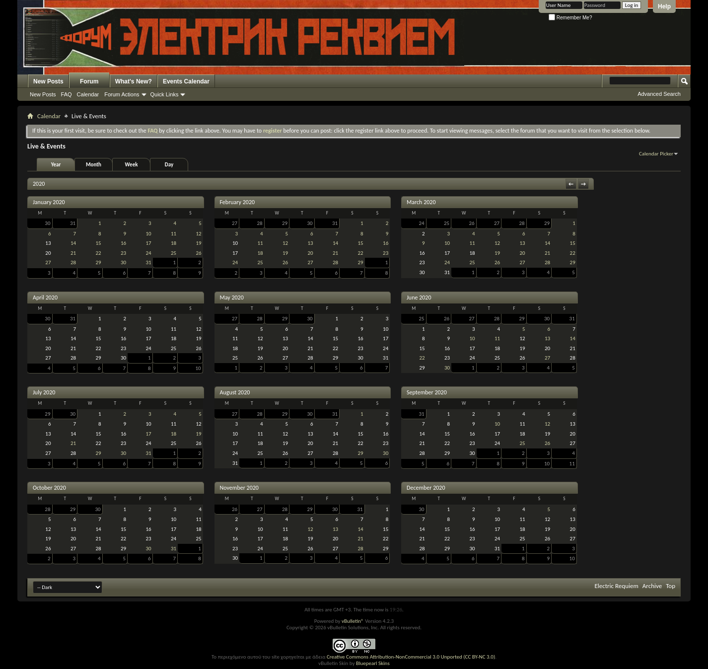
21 (73, 253)
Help (664, 6)
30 (47, 223)
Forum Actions (121, 94)
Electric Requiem (616, 586)
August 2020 (235, 392)
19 (199, 243)
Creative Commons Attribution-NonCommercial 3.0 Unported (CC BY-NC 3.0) (411, 657)
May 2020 (232, 297)
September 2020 (427, 392)
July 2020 (44, 392)
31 (72, 223)
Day (169, 164)
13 (310, 243)
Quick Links (164, 94)
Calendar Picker (656, 153)
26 (199, 253)
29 (98, 262)
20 (310, 253)
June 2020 (419, 297)
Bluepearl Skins (373, 663)
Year (56, 164)
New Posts (48, 81)
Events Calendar (186, 81)
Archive (652, 586)
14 (73, 243)
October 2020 (49, 487)
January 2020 (49, 202)
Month (93, 164)
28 (73, 262)
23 (123, 253)
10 (148, 233)
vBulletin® (353, 621)
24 (148, 253)
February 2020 (237, 202)
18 (173, 243)
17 (148, 243)
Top (670, 586)
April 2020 (45, 297)
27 (48, 262)
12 (199, 233)
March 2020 (421, 202)
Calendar (88, 94)
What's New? (133, 81)
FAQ (66, 94)
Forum (89, 81)
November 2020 (239, 487)
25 (173, 253)
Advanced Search (659, 94)
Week (131, 164)
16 (123, 243)
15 (98, 243)
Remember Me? (570, 17)
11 (173, 233)
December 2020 (426, 487)
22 (98, 253)
